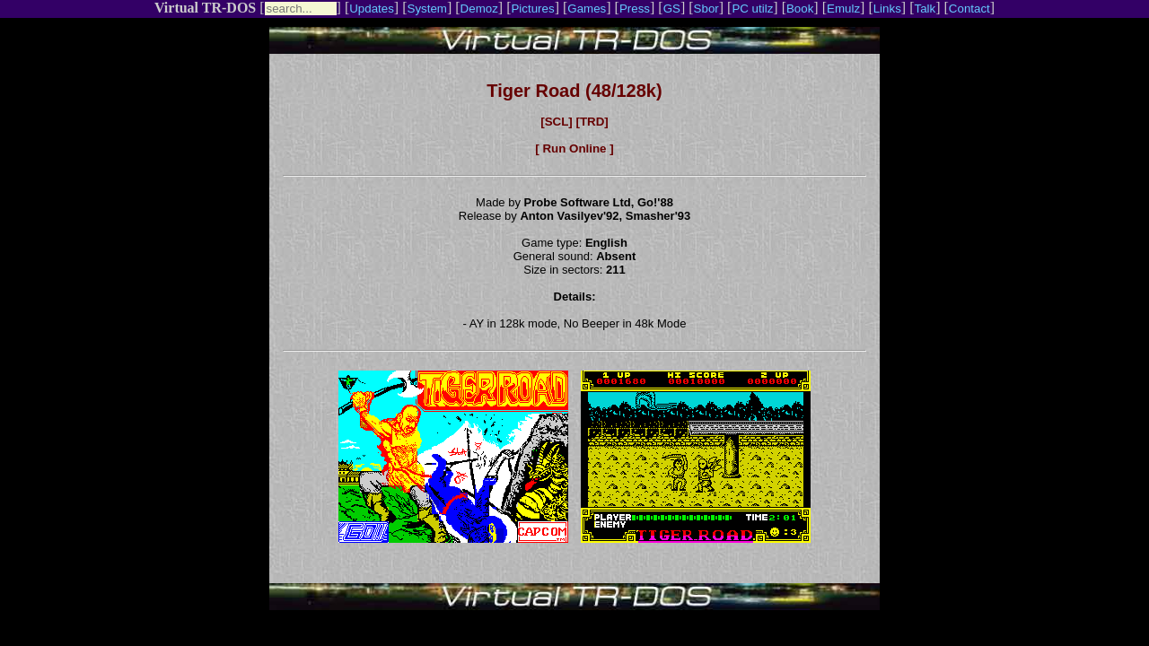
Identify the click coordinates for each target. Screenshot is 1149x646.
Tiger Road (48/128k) (574, 90)
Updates (371, 8)
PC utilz (752, 8)
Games (586, 8)
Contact (969, 8)
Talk (924, 8)
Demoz (479, 8)
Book (799, 8)
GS (671, 8)
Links (887, 8)
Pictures (532, 8)
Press (634, 8)
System (427, 8)
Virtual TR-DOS (205, 7)
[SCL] (556, 121)
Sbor (706, 8)
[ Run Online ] (574, 148)
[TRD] (591, 121)
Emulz (843, 8)
